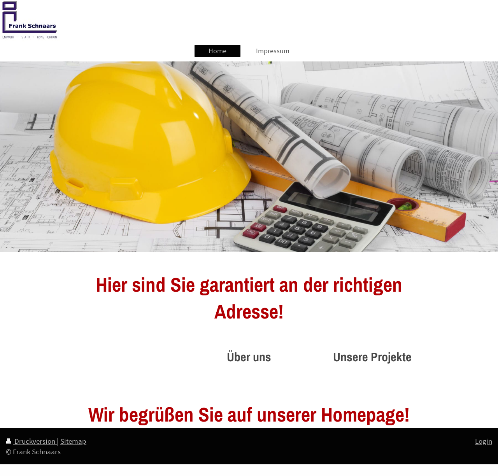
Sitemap (73, 441)
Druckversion (31, 441)
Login (483, 441)
